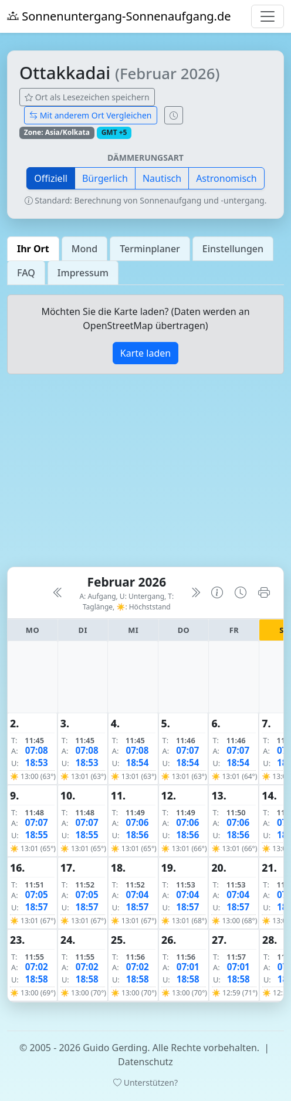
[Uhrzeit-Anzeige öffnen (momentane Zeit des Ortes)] (173, 115)
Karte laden (145, 353)
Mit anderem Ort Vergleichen (90, 115)
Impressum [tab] (83, 272)
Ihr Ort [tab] (33, 248)
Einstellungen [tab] (232, 248)
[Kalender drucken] (264, 593)
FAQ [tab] (26, 272)
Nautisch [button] (162, 178)
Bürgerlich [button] (105, 178)
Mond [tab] (84, 248)
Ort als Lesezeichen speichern (87, 97)
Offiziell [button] (50, 178)
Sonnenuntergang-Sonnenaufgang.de (119, 16)
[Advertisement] (145, 475)
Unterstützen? (145, 1082)
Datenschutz (145, 1061)
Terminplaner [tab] (150, 248)
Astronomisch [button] (226, 178)
